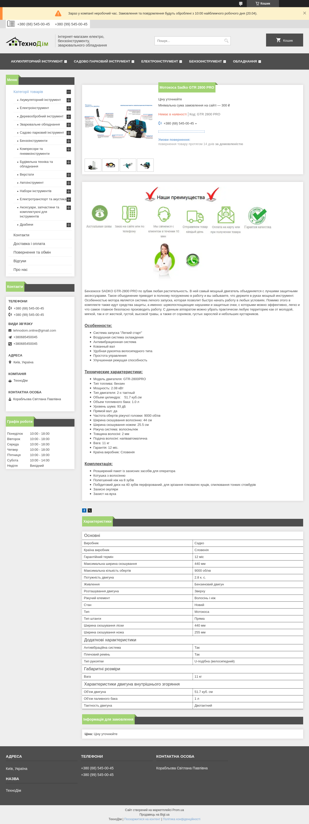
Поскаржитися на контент (142, 819)
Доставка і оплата (29, 243)
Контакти (21, 235)
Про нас (20, 269)
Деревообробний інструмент (42, 116)
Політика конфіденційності (181, 819)
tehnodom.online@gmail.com (34, 330)
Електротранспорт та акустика (43, 199)
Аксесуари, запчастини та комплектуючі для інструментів (39, 211)
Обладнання (245, 61)
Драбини (26, 224)
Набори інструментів (35, 191)
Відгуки (19, 261)
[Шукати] (226, 40)
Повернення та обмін (32, 252)
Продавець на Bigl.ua (154, 814)
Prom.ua (178, 810)
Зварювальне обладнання (40, 124)
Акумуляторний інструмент (37, 61)
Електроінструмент (159, 61)
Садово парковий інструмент (102, 61)
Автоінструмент (32, 182)
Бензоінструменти (34, 141)
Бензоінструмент (205, 61)
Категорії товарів (28, 91)
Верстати (27, 174)
